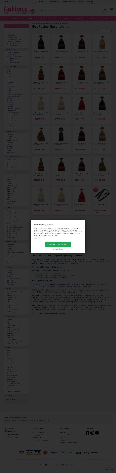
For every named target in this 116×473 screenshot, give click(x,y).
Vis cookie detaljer (58, 249)
